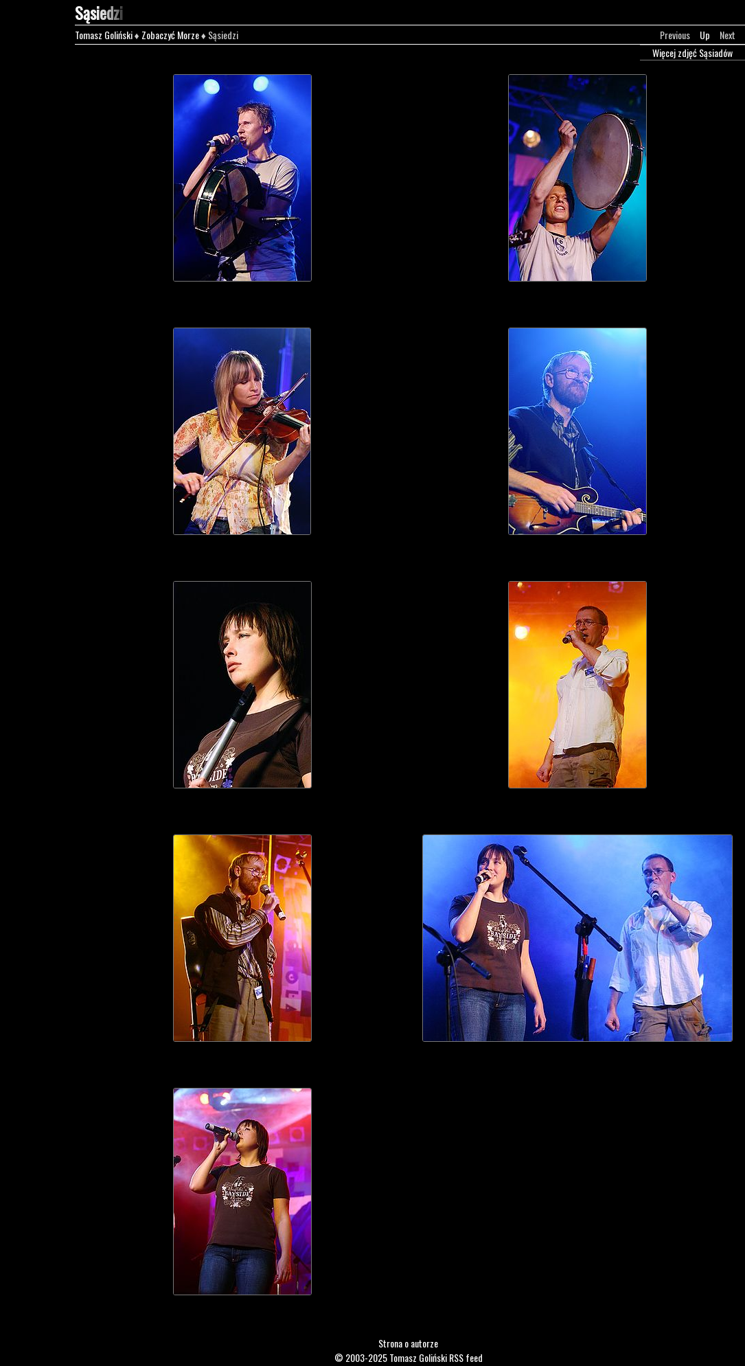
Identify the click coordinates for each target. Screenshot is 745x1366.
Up (705, 34)
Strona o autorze (408, 1343)
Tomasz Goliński (104, 34)
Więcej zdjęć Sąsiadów (692, 52)
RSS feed (466, 1357)
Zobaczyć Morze (170, 34)
